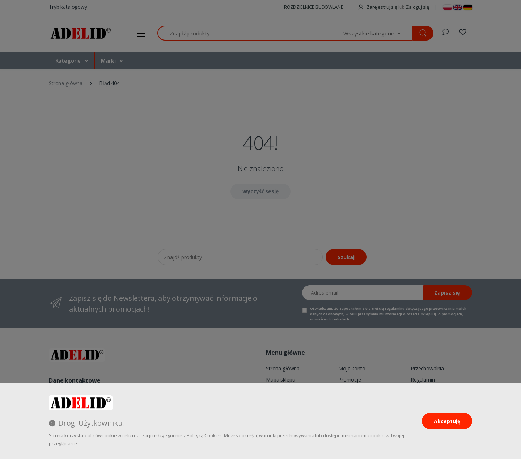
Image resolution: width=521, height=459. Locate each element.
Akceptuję (447, 421)
